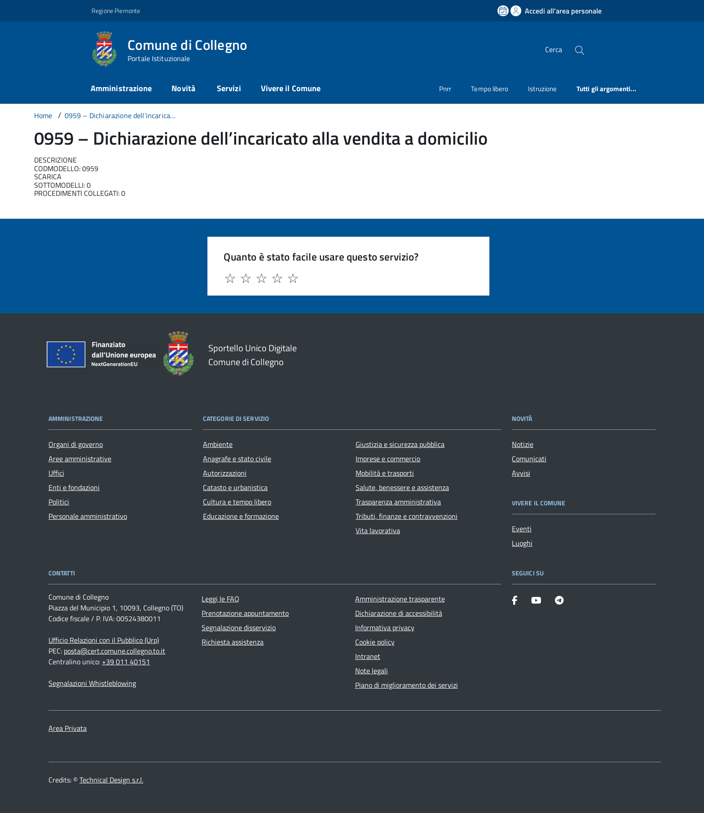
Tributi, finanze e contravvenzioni (407, 516)
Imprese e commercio (388, 458)
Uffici (56, 473)
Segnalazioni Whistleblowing (92, 683)
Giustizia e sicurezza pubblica (400, 444)
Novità (184, 88)
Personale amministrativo (87, 516)
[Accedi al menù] (45, 48)
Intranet (367, 656)
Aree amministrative (79, 458)
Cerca (553, 49)
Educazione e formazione (241, 516)
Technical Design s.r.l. (111, 779)
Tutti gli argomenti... (606, 89)
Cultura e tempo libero (237, 501)
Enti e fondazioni (74, 487)
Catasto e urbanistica (235, 487)
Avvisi (521, 473)
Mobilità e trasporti (385, 473)
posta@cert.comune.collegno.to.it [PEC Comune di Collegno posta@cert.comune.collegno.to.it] (114, 650)
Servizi (229, 88)
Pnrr (445, 89)
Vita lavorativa (378, 530)
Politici (58, 501)
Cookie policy (375, 641)
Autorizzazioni (224, 473)
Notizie (522, 444)
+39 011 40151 (126, 661)
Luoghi (522, 543)
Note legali (371, 670)
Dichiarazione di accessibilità (398, 613)
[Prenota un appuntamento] (503, 11)
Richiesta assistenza (233, 641)
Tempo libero (489, 89)
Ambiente (218, 444)
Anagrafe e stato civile (237, 458)
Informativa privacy (384, 627)
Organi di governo (75, 444)
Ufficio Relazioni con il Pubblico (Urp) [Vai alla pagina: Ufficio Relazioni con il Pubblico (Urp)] (103, 640)
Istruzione (542, 89)
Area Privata (67, 728)
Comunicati (529, 458)
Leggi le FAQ (220, 598)
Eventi (522, 528)
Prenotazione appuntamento (245, 613)
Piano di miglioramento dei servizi (406, 685)
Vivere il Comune (291, 88)
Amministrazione (121, 88)
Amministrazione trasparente (400, 598)
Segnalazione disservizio (239, 627)
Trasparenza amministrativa (398, 501)
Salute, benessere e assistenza (402, 487)
